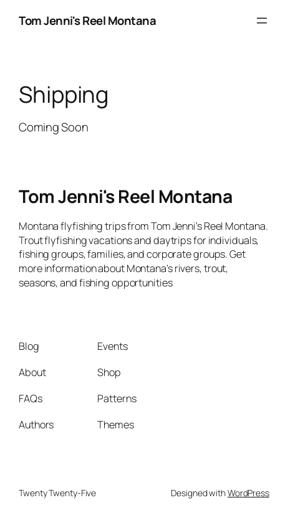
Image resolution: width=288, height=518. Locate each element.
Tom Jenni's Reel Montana (87, 20)
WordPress (248, 493)
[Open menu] (261, 20)
